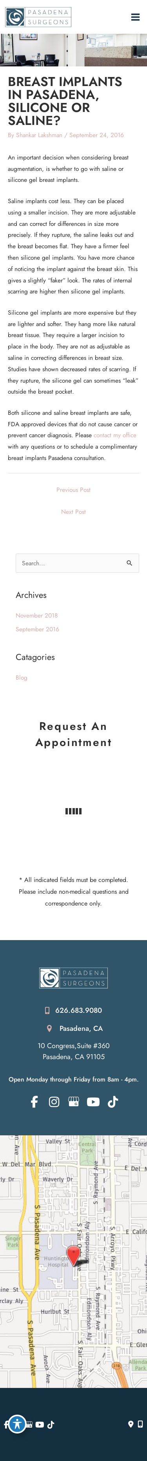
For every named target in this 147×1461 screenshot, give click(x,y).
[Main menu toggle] (135, 16)
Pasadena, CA (81, 1028)
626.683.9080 (78, 1010)
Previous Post (73, 489)
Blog (21, 677)
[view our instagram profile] (54, 1102)
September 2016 (37, 629)
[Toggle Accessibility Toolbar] (17, 1424)
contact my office (115, 435)
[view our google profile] (73, 1102)
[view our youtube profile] (93, 1102)
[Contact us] (131, 1424)
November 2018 (37, 615)
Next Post (73, 511)
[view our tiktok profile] (113, 1102)
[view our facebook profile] (34, 1102)
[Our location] (140, 1424)
